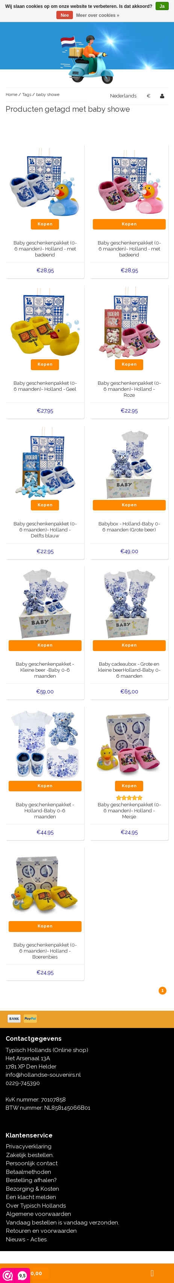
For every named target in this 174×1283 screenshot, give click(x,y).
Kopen (45, 224)
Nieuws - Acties (26, 1239)
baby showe (47, 94)
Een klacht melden (31, 1197)
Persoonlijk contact (31, 1163)
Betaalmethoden (28, 1172)
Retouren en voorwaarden (41, 1230)
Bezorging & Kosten (32, 1188)
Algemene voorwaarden (38, 1214)
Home (11, 94)
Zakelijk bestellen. (30, 1155)
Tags (26, 94)
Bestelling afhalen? (31, 1180)
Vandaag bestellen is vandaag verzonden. (62, 1222)
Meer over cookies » (98, 15)
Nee (65, 15)
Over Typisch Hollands (36, 1205)
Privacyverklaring (28, 1146)
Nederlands (123, 96)
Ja (162, 6)
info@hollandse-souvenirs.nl (43, 1074)
